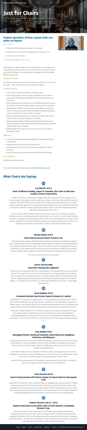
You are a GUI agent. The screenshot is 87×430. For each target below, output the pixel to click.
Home (18, 427)
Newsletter (38, 427)
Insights (47, 427)
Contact (54, 427)
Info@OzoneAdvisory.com (40, 168)
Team (30, 427)
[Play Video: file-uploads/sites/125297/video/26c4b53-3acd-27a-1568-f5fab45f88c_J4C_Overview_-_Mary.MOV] (71, 43)
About (24, 427)
